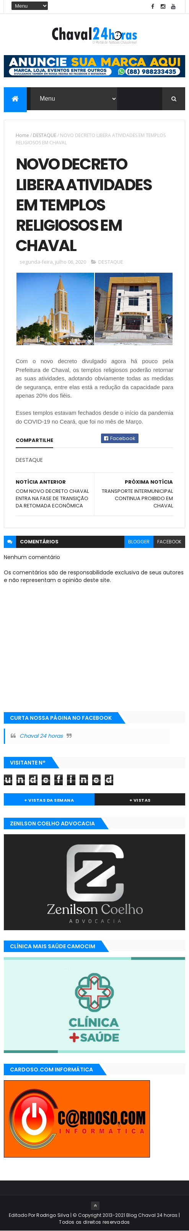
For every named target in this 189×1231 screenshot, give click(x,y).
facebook (169, 541)
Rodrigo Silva (52, 1215)
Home (22, 135)
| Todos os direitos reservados (119, 1218)
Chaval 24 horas (41, 736)
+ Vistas (140, 800)
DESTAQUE (44, 135)
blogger (139, 541)
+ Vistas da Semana (49, 800)
